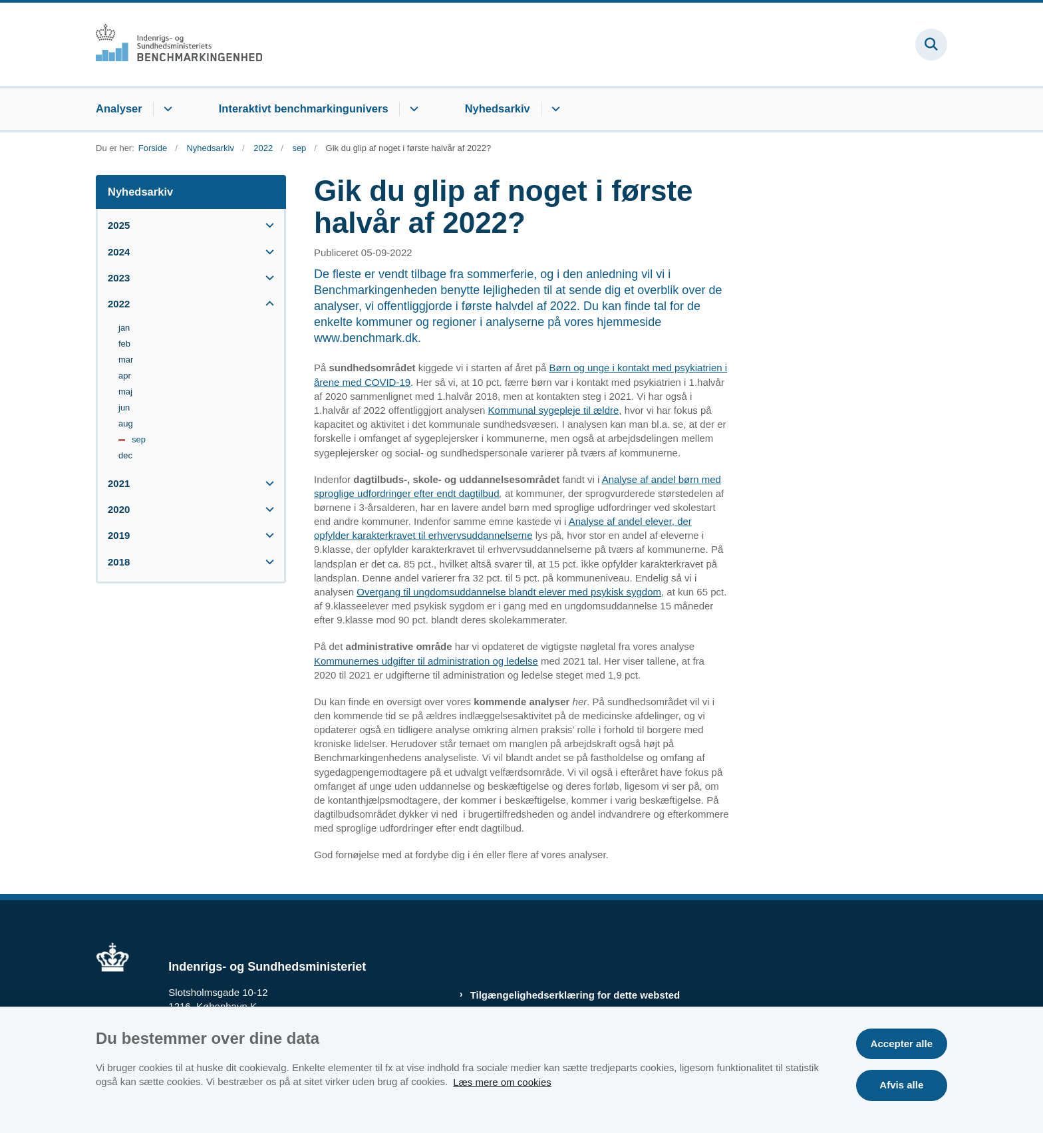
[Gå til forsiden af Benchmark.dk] (179, 44)
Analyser (119, 108)
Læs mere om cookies (502, 1081)
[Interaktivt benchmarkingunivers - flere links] (412, 109)
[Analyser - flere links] (166, 109)
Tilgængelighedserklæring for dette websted (575, 995)
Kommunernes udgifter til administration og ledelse (426, 661)
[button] (266, 225)
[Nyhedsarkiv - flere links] (554, 109)
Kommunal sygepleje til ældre (553, 410)
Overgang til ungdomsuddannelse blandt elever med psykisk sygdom (509, 591)
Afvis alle (901, 1084)
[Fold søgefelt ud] (931, 45)
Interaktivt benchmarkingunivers (303, 108)
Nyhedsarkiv (497, 108)
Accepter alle (902, 1043)
